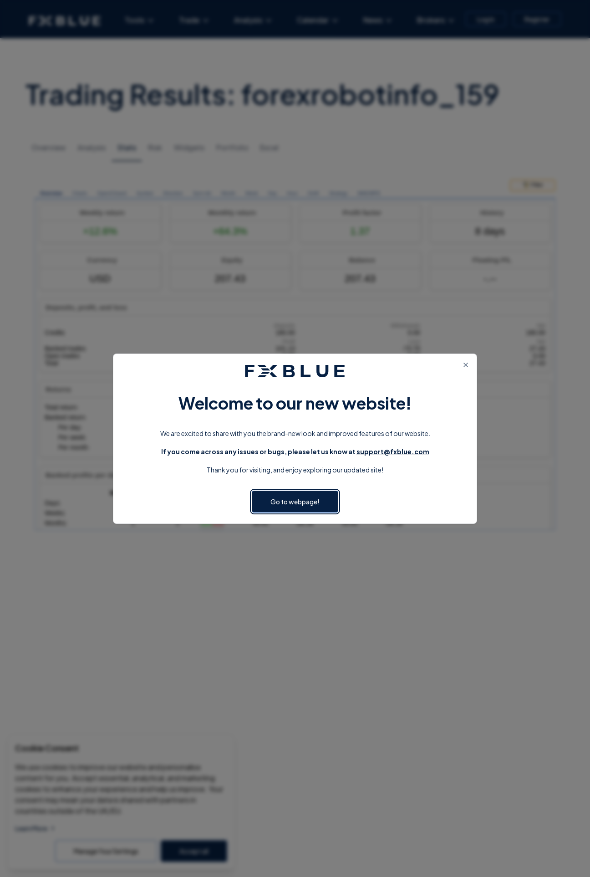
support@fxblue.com (392, 451)
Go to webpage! (295, 501)
